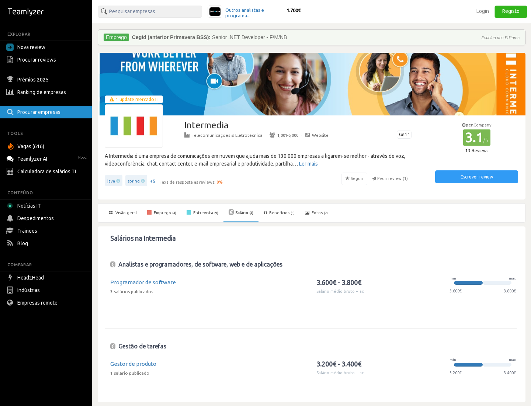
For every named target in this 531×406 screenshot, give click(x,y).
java (111, 181)
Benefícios (279, 213)
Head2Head (26, 278)
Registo (511, 11)
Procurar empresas (34, 112)
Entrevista (202, 212)
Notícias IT (25, 206)
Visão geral (123, 213)
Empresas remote (33, 303)
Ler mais (308, 164)
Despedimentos (31, 218)
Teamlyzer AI (47, 158)
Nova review (25, 47)
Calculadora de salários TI (42, 171)
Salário (241, 212)
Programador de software (143, 282)
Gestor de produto (133, 364)
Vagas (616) (26, 146)
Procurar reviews (32, 60)
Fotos (316, 213)
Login (482, 11)
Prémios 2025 (28, 80)
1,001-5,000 (284, 135)
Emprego (161, 212)
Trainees (22, 231)
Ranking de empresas (37, 92)
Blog (18, 243)
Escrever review (477, 176)
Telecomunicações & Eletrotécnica (223, 135)
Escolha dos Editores (501, 37)
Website (317, 135)
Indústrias (24, 290)
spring (134, 181)
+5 (152, 181)
